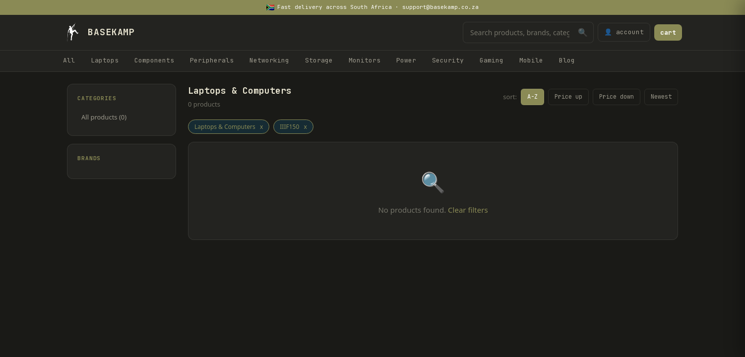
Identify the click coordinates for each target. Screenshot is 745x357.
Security (448, 60)
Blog (567, 60)
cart (668, 32)
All (69, 60)
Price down (616, 97)
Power (406, 60)
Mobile (531, 60)
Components (154, 60)
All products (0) (103, 117)
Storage (319, 60)
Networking (269, 60)
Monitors (364, 60)
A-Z (532, 97)
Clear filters (468, 210)
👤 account (624, 32)
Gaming (491, 60)
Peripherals (212, 60)
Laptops (105, 60)
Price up (568, 97)
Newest (661, 97)
